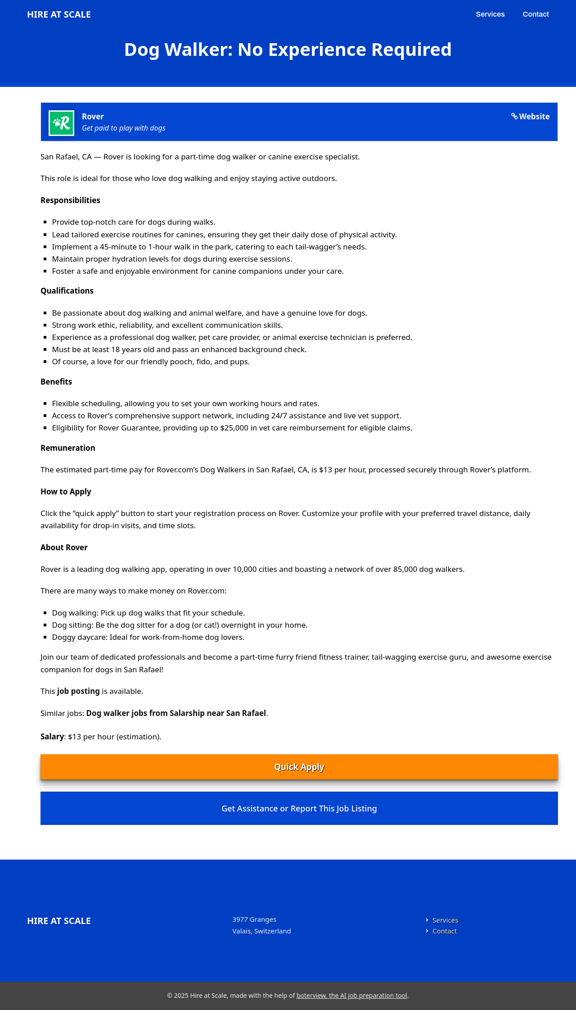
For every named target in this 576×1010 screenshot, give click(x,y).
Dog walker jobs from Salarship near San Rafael (176, 713)
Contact (536, 14)
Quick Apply (299, 766)
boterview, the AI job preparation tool (352, 995)
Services (490, 14)
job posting (78, 691)
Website (534, 116)
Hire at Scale (59, 14)
